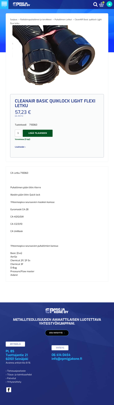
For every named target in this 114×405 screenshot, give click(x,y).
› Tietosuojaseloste (16, 370)
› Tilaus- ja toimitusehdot (19, 374)
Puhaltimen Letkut (63, 19)
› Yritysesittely (13, 381)
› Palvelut (11, 378)
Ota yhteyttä (56, 333)
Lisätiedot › (20, 147)
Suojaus (13, 19)
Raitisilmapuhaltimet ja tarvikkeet (36, 19)
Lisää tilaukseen (37, 133)
